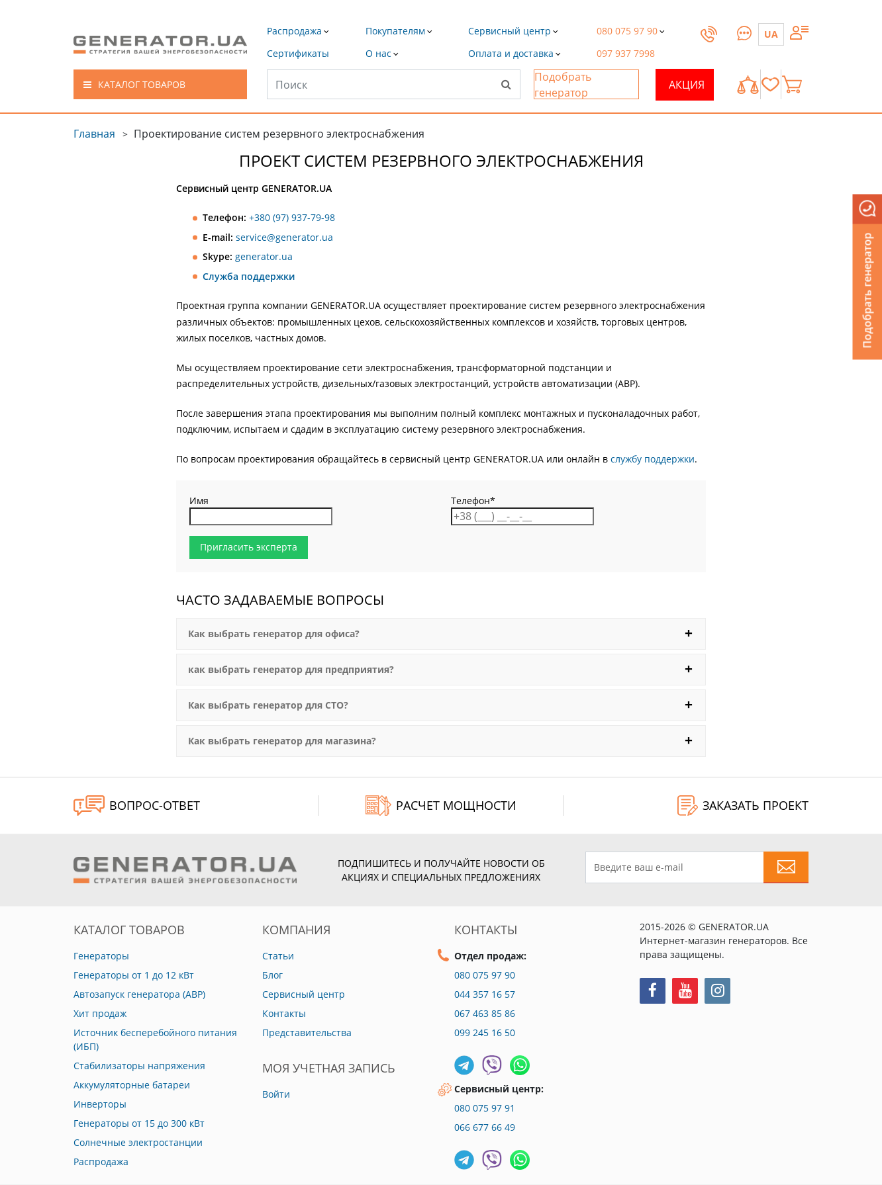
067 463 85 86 (484, 1013)
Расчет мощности (441, 805)
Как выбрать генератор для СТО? (268, 705)
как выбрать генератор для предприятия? (291, 670)
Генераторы (101, 955)
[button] (298, 53)
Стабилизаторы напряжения (139, 1065)
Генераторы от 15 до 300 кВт (139, 1123)
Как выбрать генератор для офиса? (274, 634)
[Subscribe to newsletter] (785, 867)
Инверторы (100, 1104)
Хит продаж (100, 1013)
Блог (272, 975)
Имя (199, 501)
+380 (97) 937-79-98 (292, 217)
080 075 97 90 (484, 975)
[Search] (505, 84)
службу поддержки (653, 459)
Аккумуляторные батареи (132, 1084)
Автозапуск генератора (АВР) (139, 994)
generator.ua (264, 256)
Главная (94, 133)
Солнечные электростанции (138, 1142)
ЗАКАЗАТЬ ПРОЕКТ (742, 805)
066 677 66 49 (484, 1127)
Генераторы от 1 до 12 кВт (134, 975)
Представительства (307, 1032)
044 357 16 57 (484, 994)
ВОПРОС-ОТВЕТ (137, 805)
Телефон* (473, 501)
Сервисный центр (303, 994)
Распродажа (101, 1161)
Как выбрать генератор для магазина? (282, 741)
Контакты (284, 1013)
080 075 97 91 (484, 1108)
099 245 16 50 (484, 1032)
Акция (687, 84)
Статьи (278, 955)
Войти (276, 1094)
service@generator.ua (284, 237)
